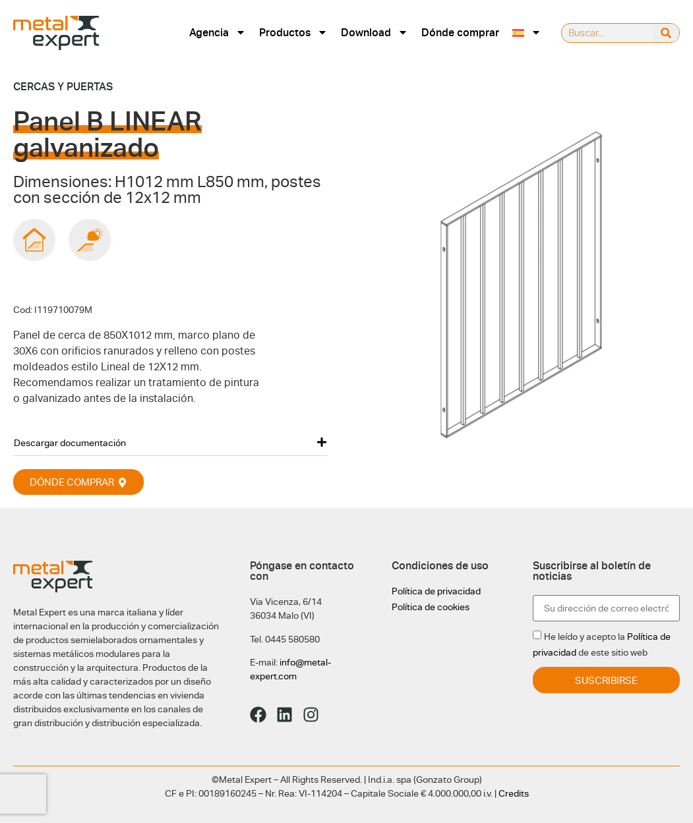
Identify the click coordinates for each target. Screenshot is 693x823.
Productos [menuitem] (293, 32)
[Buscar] (666, 33)
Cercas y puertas (63, 86)
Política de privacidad (436, 591)
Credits (513, 793)
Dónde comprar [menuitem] (460, 32)
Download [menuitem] (374, 32)
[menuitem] (527, 32)
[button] (170, 442)
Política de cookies (430, 607)
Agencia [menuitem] (217, 32)
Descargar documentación (70, 443)
